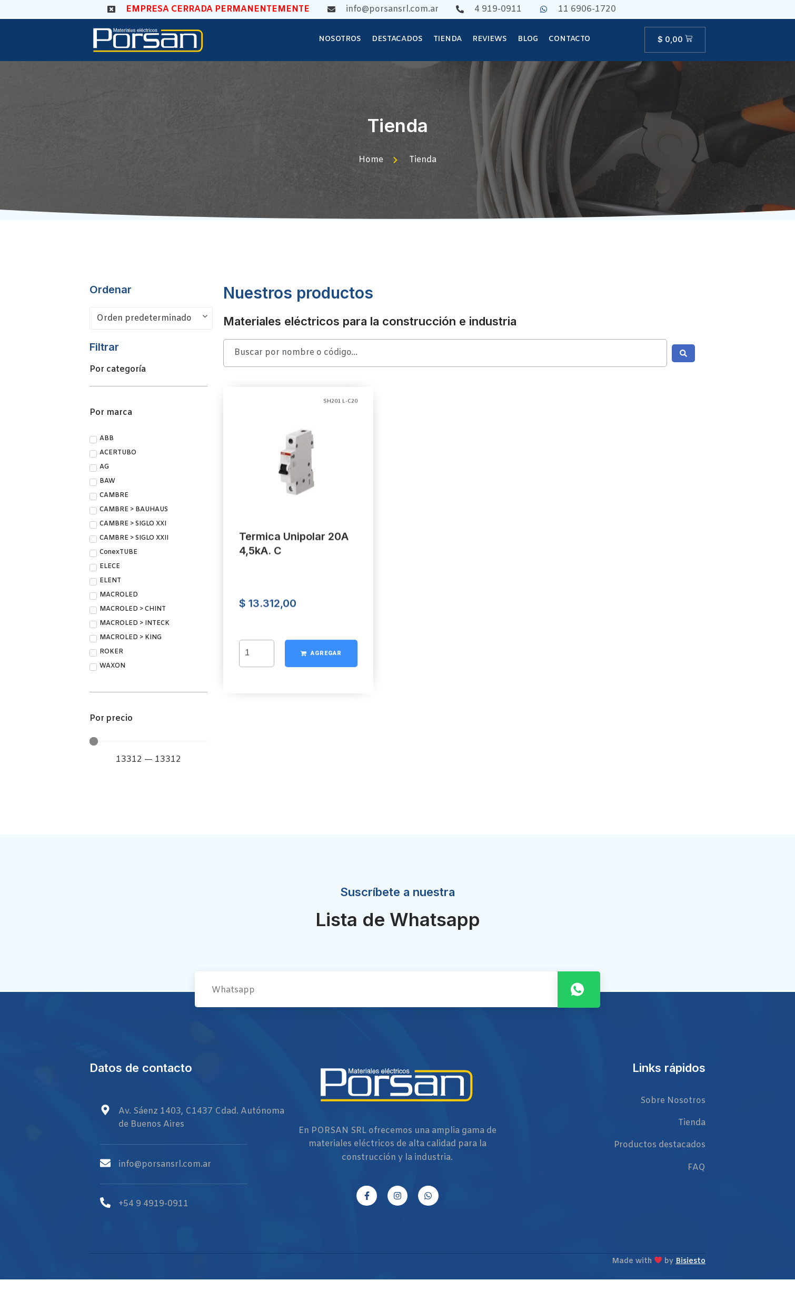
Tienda (447, 39)
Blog (528, 39)
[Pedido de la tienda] (151, 318)
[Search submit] (683, 353)
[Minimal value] (148, 741)
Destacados (397, 39)
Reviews (489, 39)
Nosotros (340, 39)
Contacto (569, 39)
